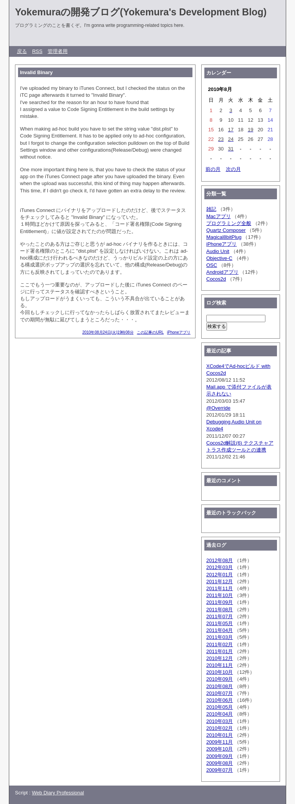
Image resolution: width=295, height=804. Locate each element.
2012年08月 (219, 560)
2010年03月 (219, 721)
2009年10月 (219, 749)
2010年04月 (219, 714)
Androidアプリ (222, 272)
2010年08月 (219, 686)
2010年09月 (219, 679)
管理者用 (58, 51)
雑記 (211, 209)
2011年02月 (219, 644)
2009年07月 (219, 770)
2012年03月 (219, 567)
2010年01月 (219, 735)
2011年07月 (219, 616)
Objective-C (219, 258)
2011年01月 (219, 651)
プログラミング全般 (228, 223)
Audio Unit (217, 251)
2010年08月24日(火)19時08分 (107, 332)
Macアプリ (218, 216)
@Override (218, 408)
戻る (22, 51)
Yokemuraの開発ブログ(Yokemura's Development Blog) (141, 12)
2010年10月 (219, 672)
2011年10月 (219, 595)
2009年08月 (219, 763)
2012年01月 (219, 574)
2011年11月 (219, 588)
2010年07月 (219, 693)
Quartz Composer (226, 230)
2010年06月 (219, 700)
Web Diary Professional (58, 793)
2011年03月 (219, 637)
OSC (211, 265)
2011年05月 (219, 623)
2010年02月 (219, 728)
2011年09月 (219, 602)
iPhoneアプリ (179, 332)
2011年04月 (219, 630)
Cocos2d (216, 279)
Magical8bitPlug (224, 237)
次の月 (233, 169)
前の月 (213, 169)
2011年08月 (219, 609)
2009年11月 (219, 742)
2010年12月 (219, 658)
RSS (37, 51)
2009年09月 (219, 756)
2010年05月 (219, 707)
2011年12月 (219, 581)
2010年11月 (219, 665)
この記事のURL (150, 332)
